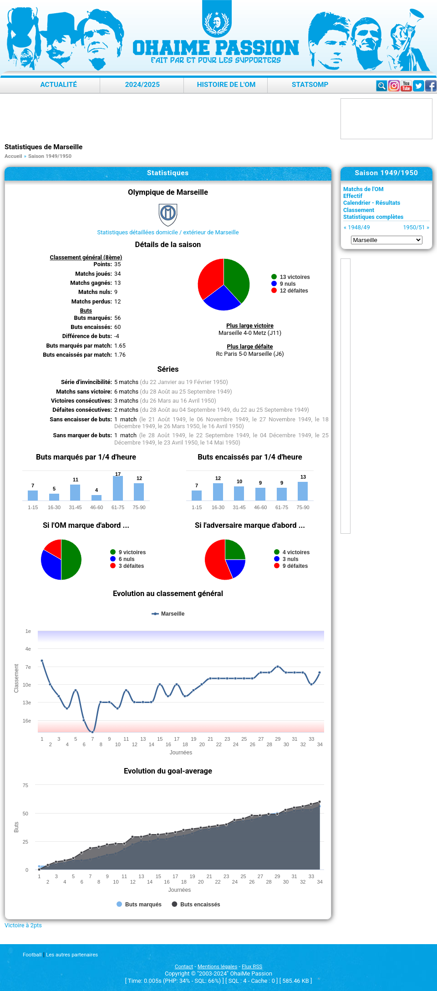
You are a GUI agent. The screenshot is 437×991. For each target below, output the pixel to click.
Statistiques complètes (373, 216)
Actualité (58, 85)
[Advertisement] (170, 118)
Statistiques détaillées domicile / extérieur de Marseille (168, 232)
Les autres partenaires (72, 954)
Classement (358, 210)
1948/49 (359, 227)
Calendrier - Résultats (371, 202)
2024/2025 (142, 85)
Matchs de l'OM (363, 189)
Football (32, 954)
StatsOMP (310, 85)
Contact (184, 966)
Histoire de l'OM (226, 85)
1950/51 (414, 227)
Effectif (352, 195)
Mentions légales (217, 966)
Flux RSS (252, 966)
